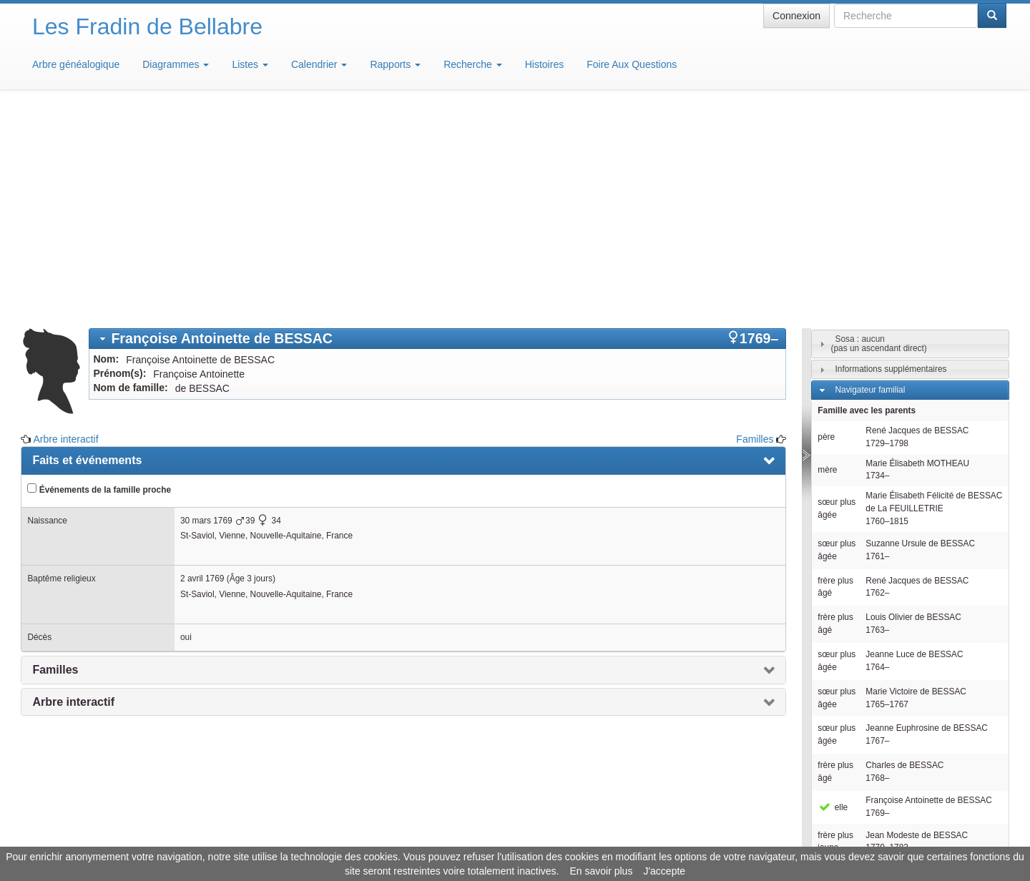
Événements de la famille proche (99, 279)
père (826, 227)
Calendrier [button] (319, 64)
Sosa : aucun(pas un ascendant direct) (879, 133)
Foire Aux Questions (632, 64)
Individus (851, 719)
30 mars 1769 (206, 310)
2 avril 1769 (202, 368)
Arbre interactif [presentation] (73, 492)
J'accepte (664, 871)
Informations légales (455, 838)
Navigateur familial (870, 179)
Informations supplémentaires (890, 159)
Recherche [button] (472, 64)
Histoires (544, 64)
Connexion (796, 15)
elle (833, 597)
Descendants (859, 699)
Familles (754, 229)
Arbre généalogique (75, 64)
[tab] (437, 128)
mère (827, 260)
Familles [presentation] (55, 459)
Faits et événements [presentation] (87, 250)
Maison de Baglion (578, 838)
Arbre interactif (66, 229)
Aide (519, 838)
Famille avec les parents (867, 200)
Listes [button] (250, 64)
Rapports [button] (395, 64)
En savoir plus (600, 871)
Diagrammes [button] (175, 64)
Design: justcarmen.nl (964, 799)
